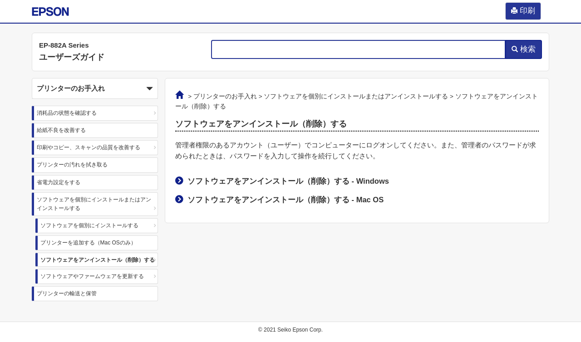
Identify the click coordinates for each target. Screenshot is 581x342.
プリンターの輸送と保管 (67, 293)
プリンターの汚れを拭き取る (72, 164)
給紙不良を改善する (61, 130)
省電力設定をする (58, 182)
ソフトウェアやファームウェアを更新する (92, 276)
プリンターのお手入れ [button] (95, 88)
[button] (95, 88)
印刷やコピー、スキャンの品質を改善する (88, 147)
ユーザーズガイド (71, 57)
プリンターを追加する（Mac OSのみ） (88, 242)
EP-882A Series (64, 45)
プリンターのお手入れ (225, 96)
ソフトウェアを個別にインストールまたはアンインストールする (94, 203)
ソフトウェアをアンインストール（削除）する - (288, 181)
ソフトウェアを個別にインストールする (89, 225)
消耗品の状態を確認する (67, 113)
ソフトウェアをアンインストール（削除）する (97, 260)
